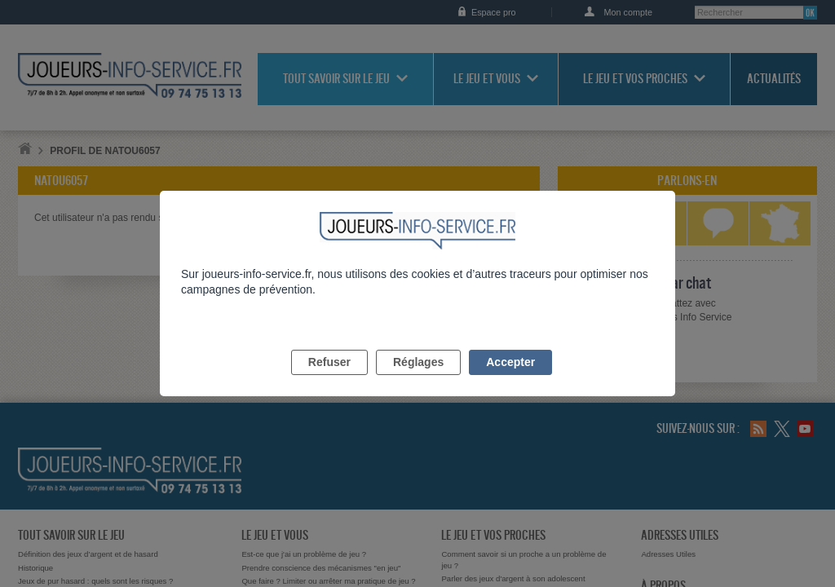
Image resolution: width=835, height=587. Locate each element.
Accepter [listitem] (510, 380)
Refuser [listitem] (329, 380)
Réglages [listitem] (418, 380)
